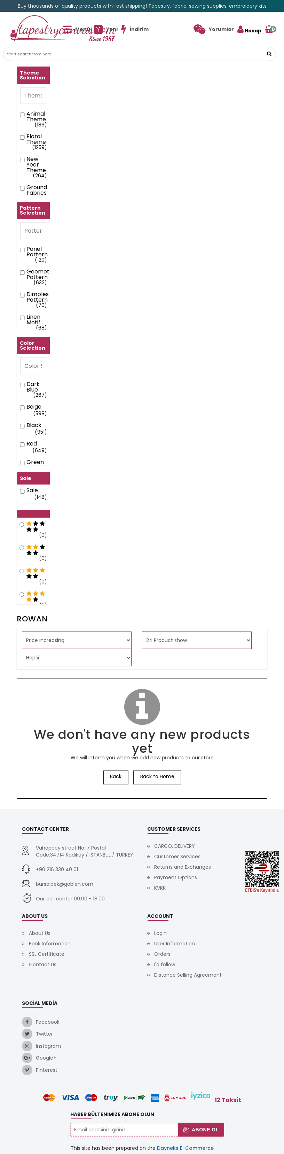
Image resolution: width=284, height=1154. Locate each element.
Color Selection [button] (32, 345)
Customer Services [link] (177, 856)
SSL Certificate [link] (46, 954)
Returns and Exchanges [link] (182, 866)
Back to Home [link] (157, 776)
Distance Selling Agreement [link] (188, 974)
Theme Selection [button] (32, 75)
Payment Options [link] (175, 877)
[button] (269, 54)
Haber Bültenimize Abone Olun (112, 1114)
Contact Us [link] (42, 964)
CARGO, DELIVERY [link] (174, 846)
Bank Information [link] (50, 943)
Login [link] (160, 933)
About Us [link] (39, 933)
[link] (214, 29)
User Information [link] (174, 943)
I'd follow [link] (164, 964)
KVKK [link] (160, 887)
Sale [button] (25, 478)
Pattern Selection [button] (32, 210)
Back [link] (115, 776)
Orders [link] (162, 954)
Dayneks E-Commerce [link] (185, 1148)
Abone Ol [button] (201, 1129)
